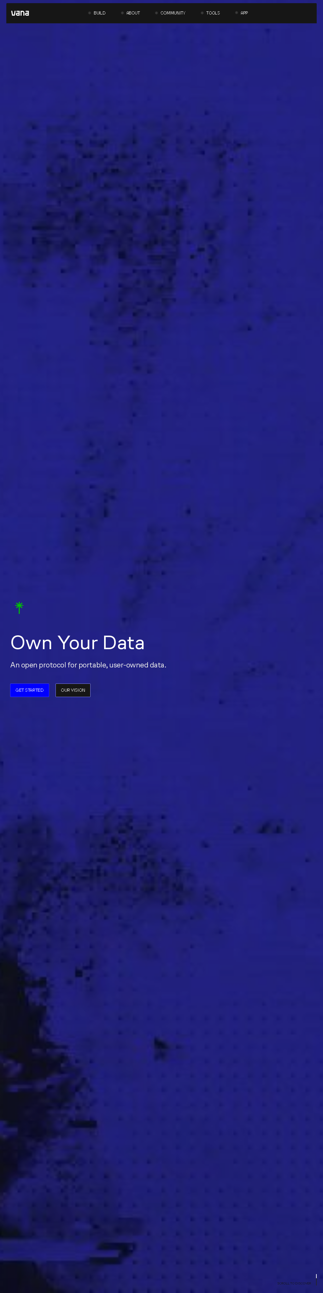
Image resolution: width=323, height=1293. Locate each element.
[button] (97, 13)
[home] (20, 13)
